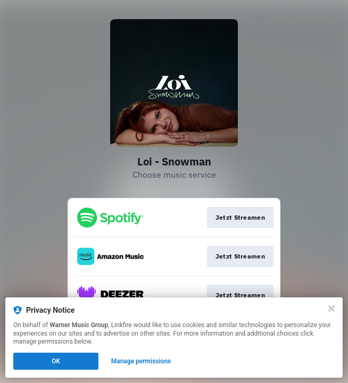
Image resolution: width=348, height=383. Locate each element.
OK (56, 361)
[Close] (331, 308)
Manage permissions (141, 361)
